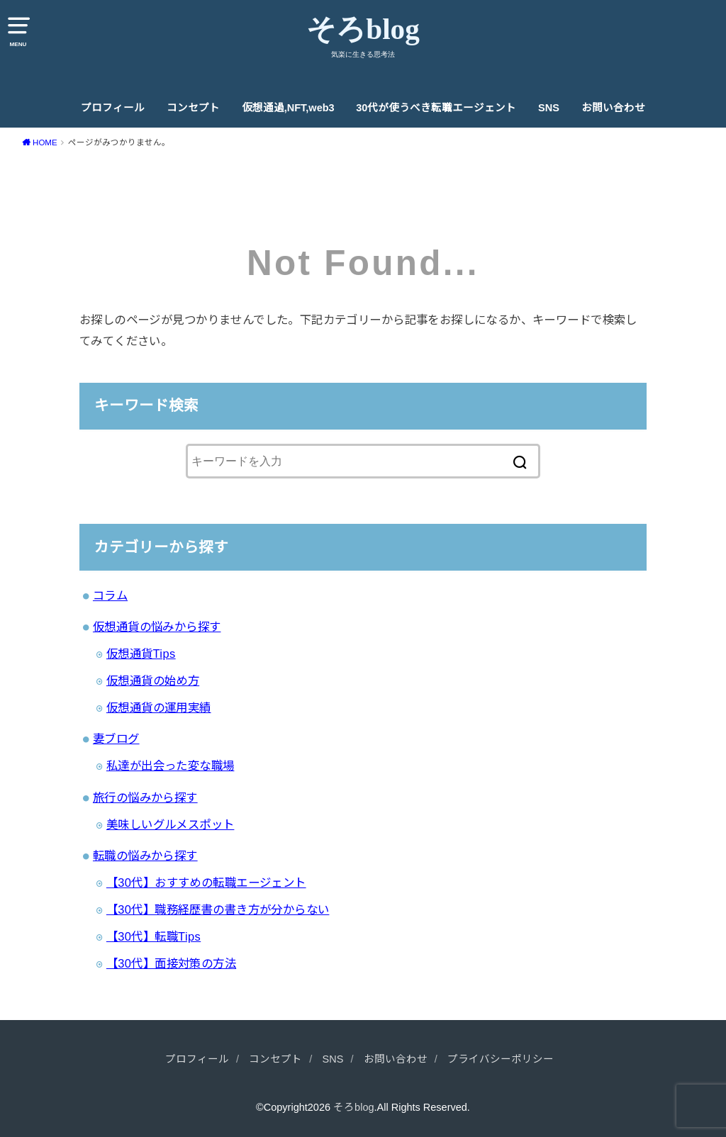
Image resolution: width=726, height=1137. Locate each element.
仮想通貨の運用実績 (158, 707)
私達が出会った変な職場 (170, 765)
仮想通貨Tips (141, 653)
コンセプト (193, 107)
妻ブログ (116, 738)
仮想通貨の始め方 (152, 680)
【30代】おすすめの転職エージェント (206, 882)
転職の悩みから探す (145, 855)
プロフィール (113, 107)
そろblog (363, 29)
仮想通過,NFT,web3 (288, 107)
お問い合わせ (613, 107)
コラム (110, 595)
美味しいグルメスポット (170, 824)
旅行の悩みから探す (145, 797)
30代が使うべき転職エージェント (436, 107)
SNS (548, 107)
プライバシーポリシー (500, 1059)
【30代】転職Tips (153, 936)
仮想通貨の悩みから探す (157, 626)
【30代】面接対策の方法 (171, 963)
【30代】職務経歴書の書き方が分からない (218, 909)
